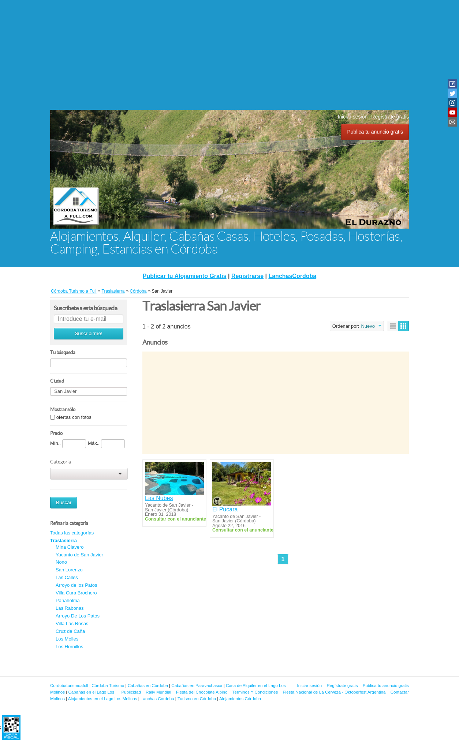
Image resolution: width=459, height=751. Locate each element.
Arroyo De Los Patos (78, 616)
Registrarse (247, 276)
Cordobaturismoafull (69, 685)
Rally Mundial (158, 692)
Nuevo (368, 326)
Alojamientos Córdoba (240, 698)
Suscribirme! (88, 333)
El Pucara (225, 509)
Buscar (63, 502)
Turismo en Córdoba (197, 698)
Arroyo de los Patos (76, 585)
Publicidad (131, 692)
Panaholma (68, 600)
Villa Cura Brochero (76, 593)
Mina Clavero (70, 547)
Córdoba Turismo (108, 685)
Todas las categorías (72, 533)
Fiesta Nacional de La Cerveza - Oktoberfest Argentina (334, 692)
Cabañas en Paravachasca (196, 685)
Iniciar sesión (353, 117)
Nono (61, 562)
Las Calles (67, 577)
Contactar (400, 692)
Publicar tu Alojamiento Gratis (185, 276)
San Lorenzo (69, 569)
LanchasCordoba (292, 276)
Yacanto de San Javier (79, 554)
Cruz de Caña (70, 631)
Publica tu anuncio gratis (375, 132)
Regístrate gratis (390, 117)
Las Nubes (159, 498)
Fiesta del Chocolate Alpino (202, 692)
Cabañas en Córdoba (148, 685)
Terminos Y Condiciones (255, 692)
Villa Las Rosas (72, 623)
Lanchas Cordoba (157, 698)
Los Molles (67, 639)
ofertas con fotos (74, 417)
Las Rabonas (70, 608)
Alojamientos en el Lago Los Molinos (102, 698)
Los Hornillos (69, 646)
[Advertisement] (229, 55)
